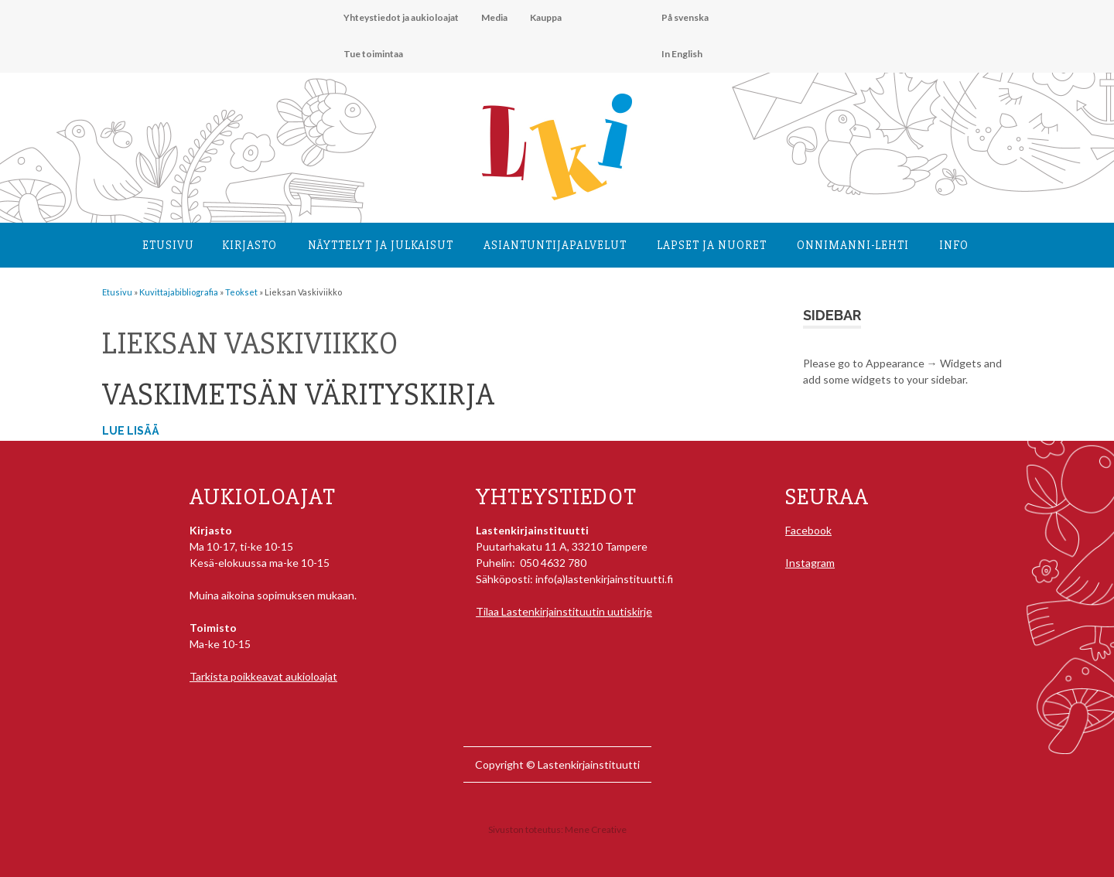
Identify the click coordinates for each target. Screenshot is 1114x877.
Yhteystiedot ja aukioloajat (401, 17)
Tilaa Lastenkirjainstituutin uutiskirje (564, 611)
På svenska (685, 17)
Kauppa (546, 17)
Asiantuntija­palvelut (555, 245)
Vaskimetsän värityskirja (298, 395)
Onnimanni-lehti (853, 245)
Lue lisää (130, 431)
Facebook (808, 530)
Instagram (810, 562)
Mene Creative (596, 829)
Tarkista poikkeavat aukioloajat (263, 676)
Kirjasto (249, 245)
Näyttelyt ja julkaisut (380, 245)
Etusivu (168, 245)
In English (681, 54)
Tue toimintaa (373, 54)
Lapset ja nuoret (712, 245)
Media (494, 17)
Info (954, 245)
